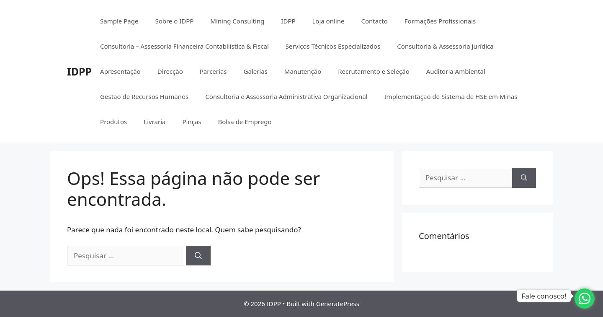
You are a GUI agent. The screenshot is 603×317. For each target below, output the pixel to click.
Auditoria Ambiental (455, 71)
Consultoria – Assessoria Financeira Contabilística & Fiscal (184, 46)
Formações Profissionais (440, 21)
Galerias (255, 71)
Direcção (170, 71)
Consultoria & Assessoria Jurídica (445, 46)
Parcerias (213, 71)
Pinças (191, 121)
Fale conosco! (543, 296)
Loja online (328, 21)
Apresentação (120, 71)
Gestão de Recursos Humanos (144, 96)
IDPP (79, 71)
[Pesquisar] (198, 256)
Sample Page (119, 21)
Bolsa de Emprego (244, 121)
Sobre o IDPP (174, 21)
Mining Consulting (237, 21)
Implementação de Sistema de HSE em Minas (451, 96)
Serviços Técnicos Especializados (333, 46)
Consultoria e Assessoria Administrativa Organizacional (286, 96)
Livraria (154, 121)
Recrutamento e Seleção (374, 71)
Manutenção (302, 71)
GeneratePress (337, 303)
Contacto (374, 21)
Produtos (113, 121)
